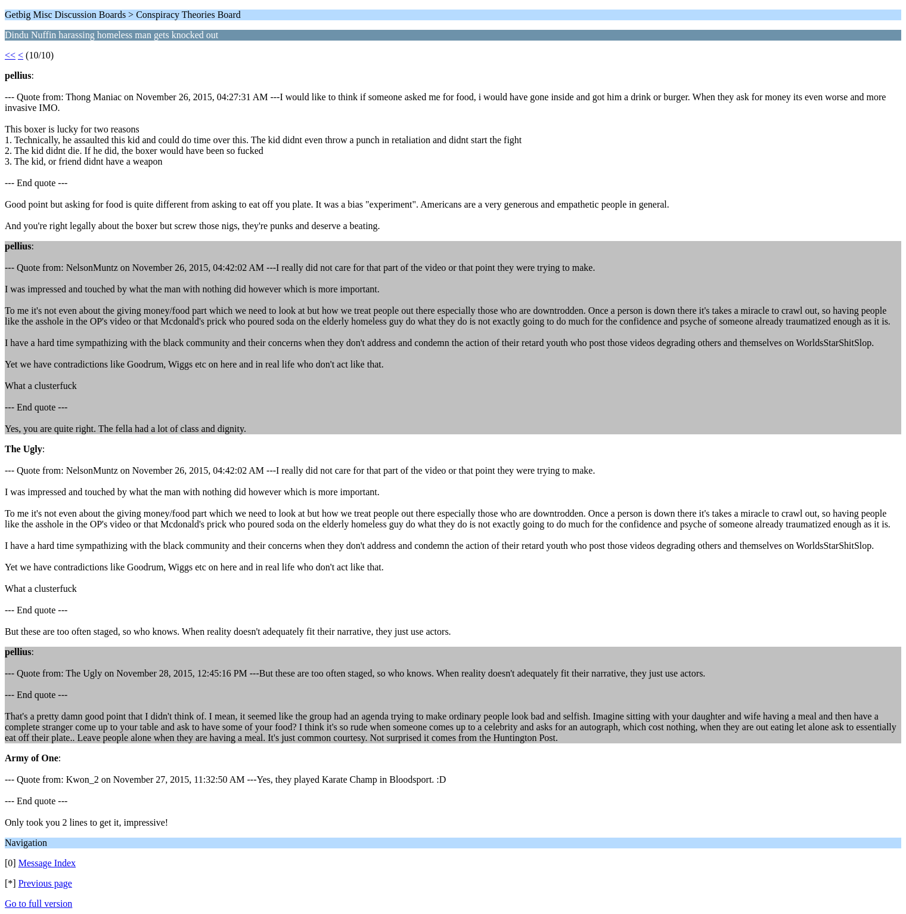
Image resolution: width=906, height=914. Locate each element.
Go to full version (38, 903)
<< (10, 55)
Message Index (47, 863)
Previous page (45, 883)
